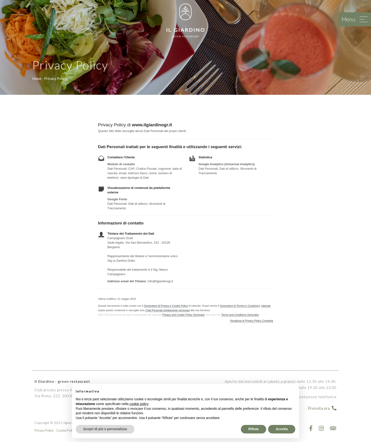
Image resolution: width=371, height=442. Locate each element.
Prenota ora (322, 408)
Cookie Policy (65, 430)
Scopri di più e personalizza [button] (105, 429)
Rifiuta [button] (253, 429)
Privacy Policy (44, 430)
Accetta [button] (282, 429)
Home (36, 78)
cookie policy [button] (138, 404)
